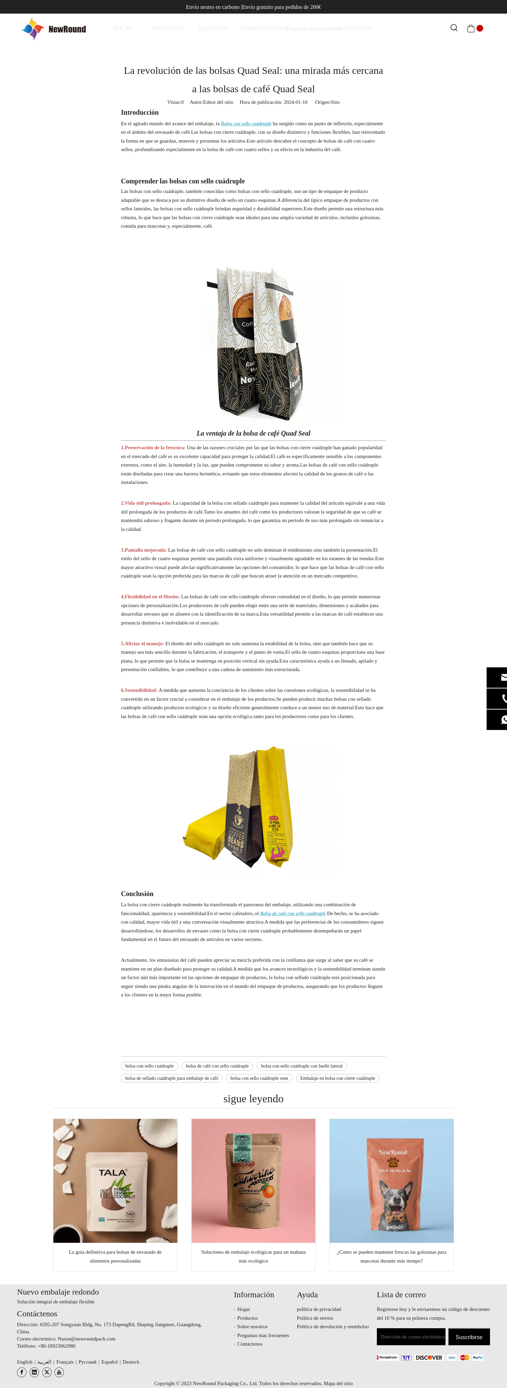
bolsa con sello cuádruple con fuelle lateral (301, 1066)
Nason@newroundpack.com (87, 1339)
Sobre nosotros (252, 1326)
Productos (247, 1318)
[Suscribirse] (469, 1336)
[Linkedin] (34, 1372)
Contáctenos (249, 1344)
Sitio (335, 102)
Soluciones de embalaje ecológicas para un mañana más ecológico (253, 1256)
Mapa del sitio (338, 1383)
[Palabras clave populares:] (454, 28)
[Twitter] (47, 1372)
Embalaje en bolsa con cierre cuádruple (337, 1078)
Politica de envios (315, 1318)
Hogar (243, 1309)
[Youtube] (59, 1372)
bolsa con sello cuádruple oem (259, 1078)
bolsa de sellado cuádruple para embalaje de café (171, 1078)
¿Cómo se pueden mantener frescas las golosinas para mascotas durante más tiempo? (392, 1256)
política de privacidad (319, 1309)
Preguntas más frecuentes (263, 1335)
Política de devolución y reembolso (333, 1326)
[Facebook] (22, 1372)
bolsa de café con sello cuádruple (217, 1066)
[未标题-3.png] (428, 1357)
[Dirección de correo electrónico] (411, 1336)
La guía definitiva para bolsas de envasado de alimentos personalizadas (115, 1256)
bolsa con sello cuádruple (149, 1066)
